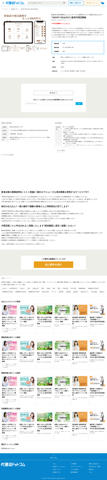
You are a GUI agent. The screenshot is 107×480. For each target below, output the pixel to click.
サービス (54, 291)
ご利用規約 (74, 463)
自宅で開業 (94, 291)
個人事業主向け (13, 288)
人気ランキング (57, 469)
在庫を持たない (85, 291)
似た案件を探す (53, 264)
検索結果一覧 (14, 9)
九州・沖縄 (73, 288)
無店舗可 (75, 291)
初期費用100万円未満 (33, 291)
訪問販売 (68, 291)
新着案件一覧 (56, 472)
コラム (90, 472)
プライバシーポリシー (77, 466)
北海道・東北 (36, 288)
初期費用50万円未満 (20, 291)
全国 (29, 288)
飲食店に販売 (45, 291)
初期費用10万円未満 (93, 288)
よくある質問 (74, 469)
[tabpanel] (24, 29)
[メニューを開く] (3, 3)
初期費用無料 (82, 288)
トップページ (5, 9)
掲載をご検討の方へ (76, 3)
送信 (79, 103)
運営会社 (91, 469)
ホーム (54, 463)
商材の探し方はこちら (92, 3)
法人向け (4, 288)
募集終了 (53, 93)
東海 (54, 288)
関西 (59, 288)
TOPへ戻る (53, 458)
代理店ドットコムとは (59, 466)
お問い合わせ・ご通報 (94, 466)
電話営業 (61, 291)
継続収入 (102, 291)
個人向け (22, 288)
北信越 (48, 288)
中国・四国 (65, 288)
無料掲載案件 (74, 472)
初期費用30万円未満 (7, 291)
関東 (43, 288)
